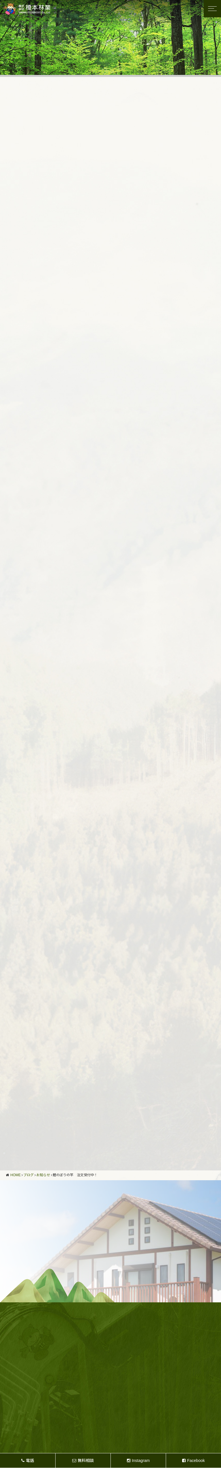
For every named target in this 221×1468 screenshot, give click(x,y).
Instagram (138, 1460)
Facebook (193, 1460)
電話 (27, 1460)
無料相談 (83, 1460)
